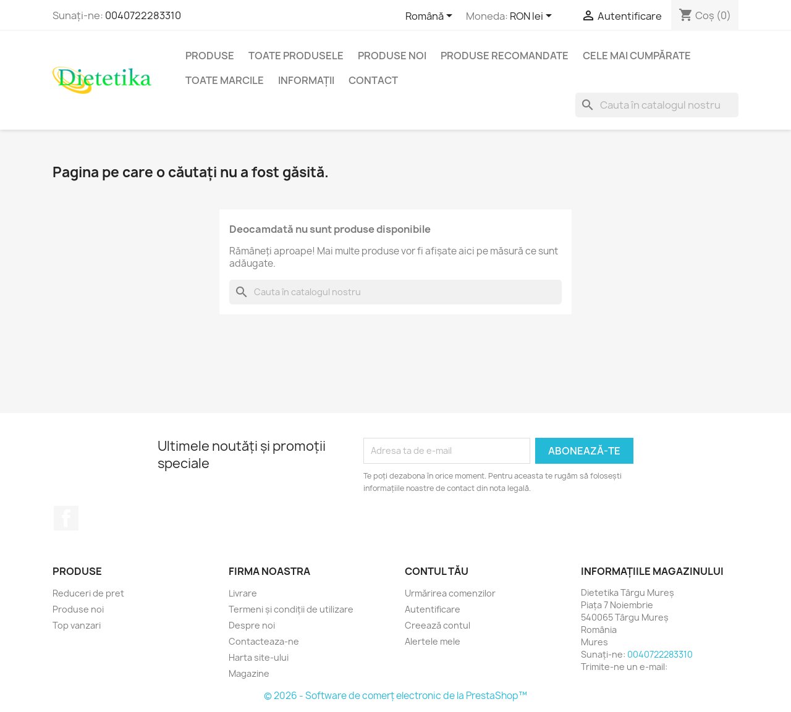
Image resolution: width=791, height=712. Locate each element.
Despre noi (252, 625)
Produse (209, 55)
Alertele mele (432, 641)
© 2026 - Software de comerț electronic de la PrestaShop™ (395, 695)
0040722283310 (143, 15)
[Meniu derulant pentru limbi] (431, 16)
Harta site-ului (259, 657)
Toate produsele (296, 55)
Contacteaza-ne (264, 641)
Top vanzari (77, 625)
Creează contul (437, 625)
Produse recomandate (505, 55)
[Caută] (656, 105)
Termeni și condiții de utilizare (291, 609)
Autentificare (432, 609)
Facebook (66, 518)
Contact (373, 80)
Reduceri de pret (88, 593)
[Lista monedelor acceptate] (533, 16)
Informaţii (306, 80)
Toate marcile (224, 80)
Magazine (249, 673)
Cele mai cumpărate (637, 55)
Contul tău (436, 571)
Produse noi (392, 55)
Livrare (243, 593)
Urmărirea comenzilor (450, 593)
